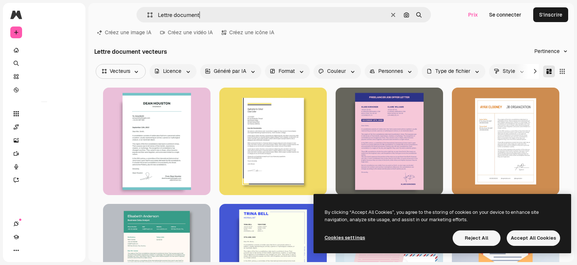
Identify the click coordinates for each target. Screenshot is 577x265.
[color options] (337, 71)
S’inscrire (550, 14)
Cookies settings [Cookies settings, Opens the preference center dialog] (345, 237)
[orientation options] (287, 71)
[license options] (173, 71)
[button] (147, 15)
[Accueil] (44, 50)
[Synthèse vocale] (44, 167)
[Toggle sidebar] (72, 15)
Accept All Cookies (533, 238)
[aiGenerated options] (230, 71)
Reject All (476, 238)
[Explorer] (44, 90)
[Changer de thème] (43, 250)
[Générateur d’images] (44, 140)
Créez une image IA (124, 32)
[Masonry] (549, 71)
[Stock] (44, 76)
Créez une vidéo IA (186, 32)
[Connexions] (16, 250)
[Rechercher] (44, 63)
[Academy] (29, 250)
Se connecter (505, 14)
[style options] (509, 71)
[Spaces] (44, 127)
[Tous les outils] (44, 114)
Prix (473, 14)
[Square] (562, 71)
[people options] (391, 71)
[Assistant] (44, 180)
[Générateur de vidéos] (44, 153)
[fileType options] (453, 71)
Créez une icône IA (248, 32)
